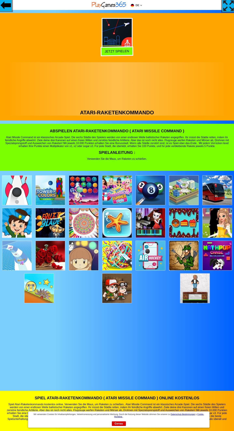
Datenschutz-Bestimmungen (183, 414)
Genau (119, 423)
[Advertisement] (117, 85)
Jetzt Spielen (117, 51)
